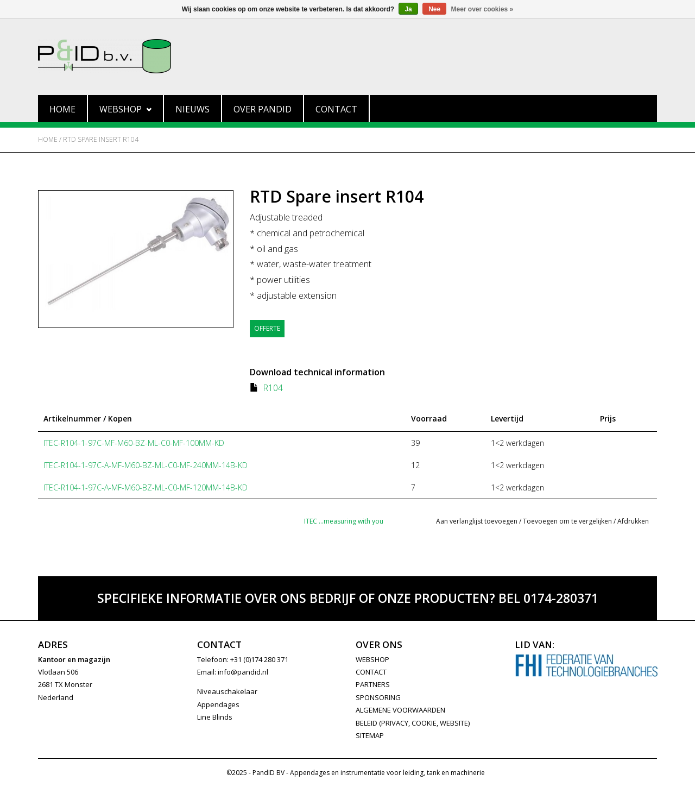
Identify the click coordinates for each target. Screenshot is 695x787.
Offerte (267, 328)
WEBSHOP (372, 659)
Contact (336, 109)
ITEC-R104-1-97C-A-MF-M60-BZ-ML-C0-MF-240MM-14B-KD (145, 465)
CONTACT (371, 672)
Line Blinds (214, 717)
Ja (408, 9)
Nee (434, 9)
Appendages (218, 704)
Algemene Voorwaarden (400, 710)
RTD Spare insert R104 (100, 139)
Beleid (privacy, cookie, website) (413, 723)
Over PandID (262, 109)
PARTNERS (373, 684)
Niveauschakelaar (227, 691)
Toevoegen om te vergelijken (568, 521)
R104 (273, 388)
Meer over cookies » (482, 9)
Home (62, 109)
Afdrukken (633, 521)
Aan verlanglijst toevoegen (476, 521)
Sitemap (370, 735)
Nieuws (192, 109)
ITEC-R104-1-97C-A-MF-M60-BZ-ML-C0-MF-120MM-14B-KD (145, 487)
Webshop (125, 109)
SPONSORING (378, 697)
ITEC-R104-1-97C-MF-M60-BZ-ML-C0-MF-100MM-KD (133, 443)
